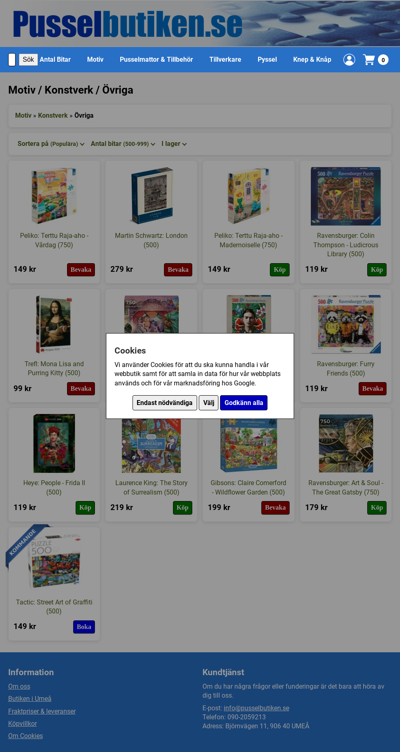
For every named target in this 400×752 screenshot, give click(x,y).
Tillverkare (225, 59)
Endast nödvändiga (165, 403)
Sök (28, 59)
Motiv (95, 59)
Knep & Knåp (312, 59)
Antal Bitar (55, 59)
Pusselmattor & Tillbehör (156, 59)
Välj (208, 403)
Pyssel (267, 59)
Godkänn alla (244, 403)
